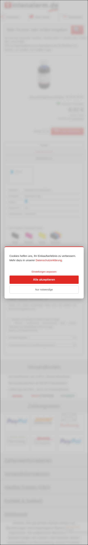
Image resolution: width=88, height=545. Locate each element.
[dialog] (44, 272)
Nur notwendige (44, 289)
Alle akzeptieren (44, 279)
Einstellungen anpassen (44, 271)
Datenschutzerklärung (49, 260)
